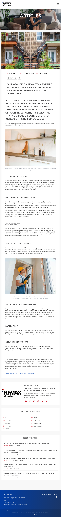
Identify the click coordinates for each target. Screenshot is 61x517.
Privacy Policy (23, 512)
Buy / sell (7, 420)
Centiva (34, 514)
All (5, 417)
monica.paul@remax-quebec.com (17, 504)
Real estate (36, 420)
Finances (7, 426)
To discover (36, 426)
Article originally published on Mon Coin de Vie (19, 373)
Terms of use (31, 512)
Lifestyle (7, 429)
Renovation (12, 73)
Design (6, 423)
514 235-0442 (11, 502)
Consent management (42, 512)
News (34, 417)
